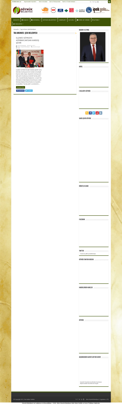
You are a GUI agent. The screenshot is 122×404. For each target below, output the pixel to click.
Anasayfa (16, 29)
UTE (107, 399)
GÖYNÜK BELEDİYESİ (49, 20)
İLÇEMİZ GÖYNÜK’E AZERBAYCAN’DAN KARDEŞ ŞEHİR (27, 40)
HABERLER (62, 20)
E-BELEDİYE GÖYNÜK (84, 91)
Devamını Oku (20, 87)
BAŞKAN (25, 20)
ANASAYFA (16, 20)
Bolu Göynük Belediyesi (92, 399)
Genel (18, 46)
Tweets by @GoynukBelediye (88, 253)
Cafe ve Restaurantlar (54, 1)
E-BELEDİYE (17, 24)
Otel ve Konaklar (43, 1)
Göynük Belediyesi (21, 45)
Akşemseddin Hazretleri (30, 1)
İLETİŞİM (95, 20)
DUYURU (71, 20)
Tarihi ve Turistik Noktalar (68, 1)
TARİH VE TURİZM (83, 20)
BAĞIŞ (80, 67)
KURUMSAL (35, 20)
